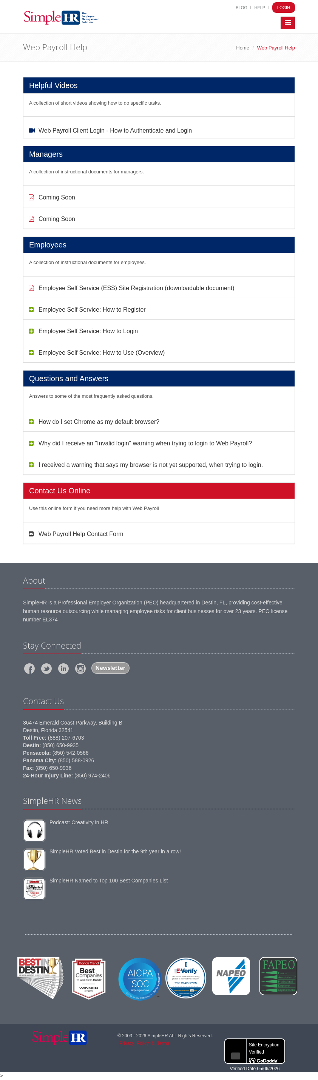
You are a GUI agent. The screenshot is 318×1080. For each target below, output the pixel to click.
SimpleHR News (52, 800)
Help (259, 7)
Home (242, 48)
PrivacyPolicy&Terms (144, 1043)
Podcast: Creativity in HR (78, 822)
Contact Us (43, 700)
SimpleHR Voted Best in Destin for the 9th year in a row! (115, 851)
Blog (241, 7)
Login (283, 7)
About (34, 580)
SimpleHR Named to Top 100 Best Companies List (108, 881)
